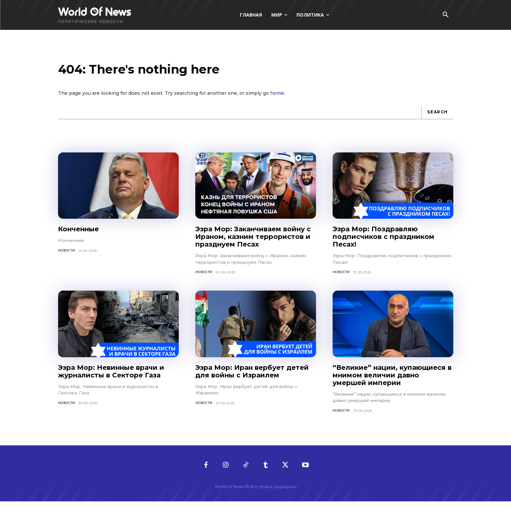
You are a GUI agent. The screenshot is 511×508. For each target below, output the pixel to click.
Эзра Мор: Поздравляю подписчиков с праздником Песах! (383, 242)
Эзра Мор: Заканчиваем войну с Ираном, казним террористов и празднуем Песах (253, 242)
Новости (68, 256)
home (277, 99)
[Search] (436, 118)
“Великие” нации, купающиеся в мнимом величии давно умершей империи (392, 381)
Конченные (78, 235)
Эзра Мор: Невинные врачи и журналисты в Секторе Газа (111, 377)
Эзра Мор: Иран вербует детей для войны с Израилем (252, 377)
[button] (445, 15)
